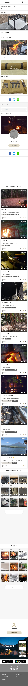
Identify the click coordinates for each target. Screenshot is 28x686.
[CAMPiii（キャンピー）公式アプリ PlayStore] (20, 661)
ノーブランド (2, 551)
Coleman (11, 562)
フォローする (14, 145)
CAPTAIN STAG (12, 551)
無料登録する (14, 632)
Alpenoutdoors (3, 487)
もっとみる (14, 511)
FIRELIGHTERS (21, 498)
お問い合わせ (18, 676)
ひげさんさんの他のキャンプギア (14, 470)
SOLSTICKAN (3, 498)
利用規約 (4, 674)
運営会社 (4, 679)
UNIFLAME (20, 562)
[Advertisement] (14, 171)
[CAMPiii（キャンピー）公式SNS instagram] (17, 669)
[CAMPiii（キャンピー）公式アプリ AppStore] (7, 661)
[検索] (22, 2)
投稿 (24, 109)
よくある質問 (5, 676)
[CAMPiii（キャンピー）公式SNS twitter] (14, 669)
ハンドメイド (20, 487)
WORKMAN (11, 487)
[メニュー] (26, 2)
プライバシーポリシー (19, 674)
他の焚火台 (14, 546)
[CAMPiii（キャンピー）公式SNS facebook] (11, 669)
